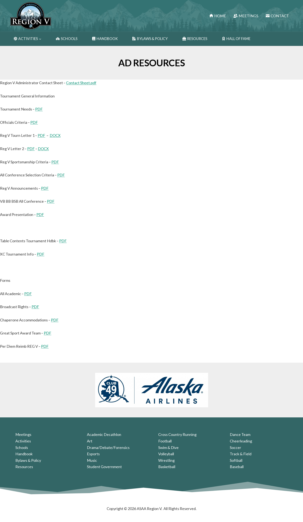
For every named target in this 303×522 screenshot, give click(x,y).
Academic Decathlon (104, 434)
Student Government (104, 466)
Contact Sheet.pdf (81, 82)
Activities (23, 441)
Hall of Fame (236, 39)
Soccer (235, 447)
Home (217, 15)
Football (165, 441)
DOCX (55, 135)
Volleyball (166, 453)
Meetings (246, 15)
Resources (194, 39)
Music (92, 460)
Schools (66, 39)
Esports (93, 453)
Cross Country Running (177, 434)
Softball (236, 460)
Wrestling (166, 460)
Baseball (237, 466)
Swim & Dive (168, 447)
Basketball (166, 466)
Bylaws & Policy (150, 39)
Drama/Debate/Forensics (108, 447)
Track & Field (240, 453)
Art (89, 441)
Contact (277, 15)
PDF (39, 109)
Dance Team (240, 434)
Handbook (105, 39)
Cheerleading (241, 441)
